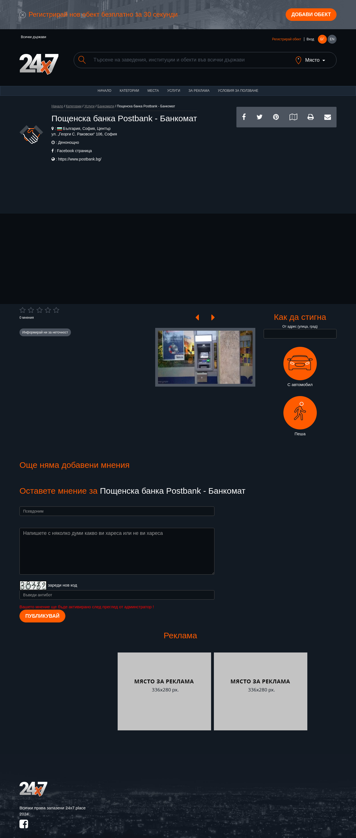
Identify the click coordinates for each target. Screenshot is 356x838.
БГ (322, 39)
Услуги (173, 86)
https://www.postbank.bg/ (80, 154)
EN (332, 39)
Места (153, 86)
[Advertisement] (286, 162)
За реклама (199, 86)
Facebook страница (74, 146)
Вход (310, 39)
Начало (104, 86)
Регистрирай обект (286, 39)
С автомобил (300, 362)
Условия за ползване (238, 86)
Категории (129, 86)
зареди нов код (62, 580)
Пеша (300, 412)
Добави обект (311, 15)
